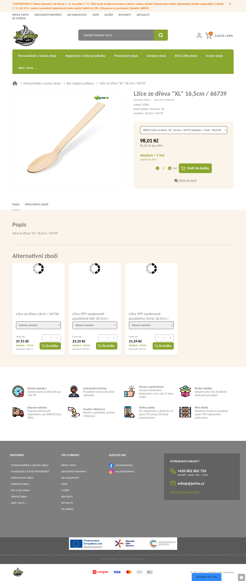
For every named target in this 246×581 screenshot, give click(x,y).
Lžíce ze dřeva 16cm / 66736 (37, 313)
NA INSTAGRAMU (124, 471)
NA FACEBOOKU (124, 465)
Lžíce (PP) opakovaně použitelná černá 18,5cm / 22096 (149, 315)
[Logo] (25, 36)
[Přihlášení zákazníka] (199, 35)
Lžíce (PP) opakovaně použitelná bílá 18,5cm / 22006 (90, 315)
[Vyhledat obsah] (161, 35)
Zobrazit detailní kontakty (185, 492)
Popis (16, 204)
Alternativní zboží (36, 204)
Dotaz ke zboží (188, 180)
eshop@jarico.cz (191, 483)
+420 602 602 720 (192, 470)
